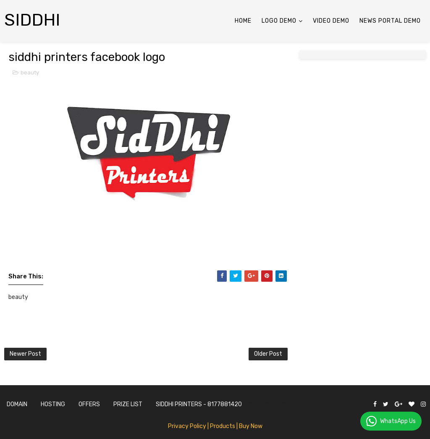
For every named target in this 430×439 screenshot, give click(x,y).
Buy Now (250, 426)
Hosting (53, 404)
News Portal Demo (390, 20)
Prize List (127, 404)
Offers (89, 404)
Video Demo (331, 20)
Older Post (268, 353)
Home (243, 20)
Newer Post (25, 353)
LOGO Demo (279, 20)
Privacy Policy (187, 426)
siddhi (32, 20)
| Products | (222, 426)
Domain (17, 404)
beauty (30, 72)
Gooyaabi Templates (258, 404)
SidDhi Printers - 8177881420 (199, 404)
